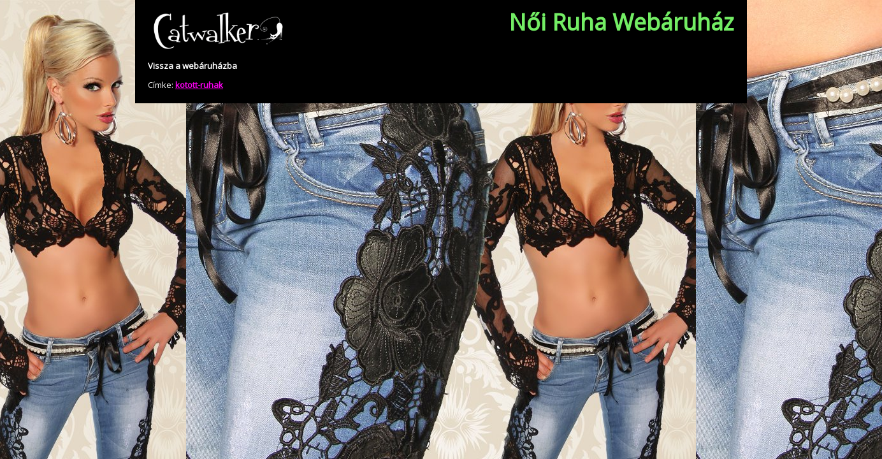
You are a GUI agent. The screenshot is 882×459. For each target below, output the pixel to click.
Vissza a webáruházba (192, 65)
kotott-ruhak (199, 85)
